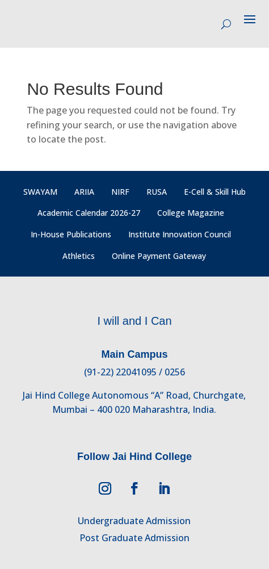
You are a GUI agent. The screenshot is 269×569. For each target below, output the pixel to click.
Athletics (78, 255)
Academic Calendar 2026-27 (88, 212)
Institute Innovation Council (179, 234)
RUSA (156, 191)
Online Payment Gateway (159, 255)
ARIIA (84, 191)
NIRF (120, 191)
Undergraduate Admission (134, 520)
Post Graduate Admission (134, 538)
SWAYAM (40, 191)
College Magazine (190, 212)
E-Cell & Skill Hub (215, 191)
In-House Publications (71, 234)
